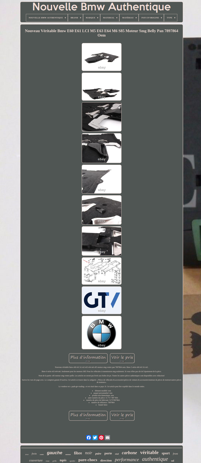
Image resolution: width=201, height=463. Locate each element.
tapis (63, 460)
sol (172, 460)
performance (127, 459)
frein (34, 453)
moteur (68, 454)
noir (88, 452)
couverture (36, 460)
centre (42, 454)
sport (166, 453)
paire (98, 453)
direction (106, 460)
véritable (149, 452)
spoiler (72, 461)
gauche (54, 452)
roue (47, 461)
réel (117, 454)
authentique (155, 459)
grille (54, 461)
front (175, 453)
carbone (129, 452)
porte (108, 453)
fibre (78, 453)
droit (27, 454)
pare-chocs (87, 460)
